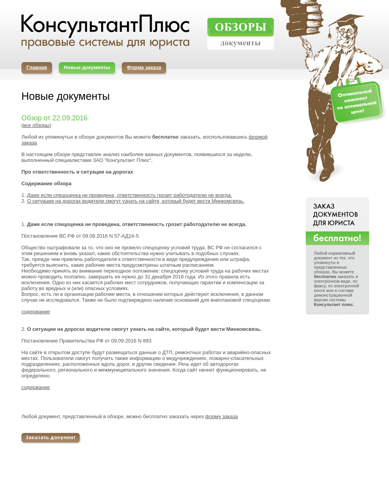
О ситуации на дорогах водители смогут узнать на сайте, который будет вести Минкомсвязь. (135, 201)
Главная (36, 67)
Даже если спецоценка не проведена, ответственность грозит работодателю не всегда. (129, 195)
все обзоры (36, 125)
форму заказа (221, 416)
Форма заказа (144, 67)
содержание (35, 312)
